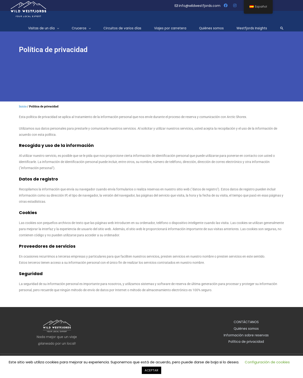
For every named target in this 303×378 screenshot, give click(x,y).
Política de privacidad (246, 342)
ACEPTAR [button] (151, 370)
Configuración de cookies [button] (267, 362)
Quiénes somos (246, 328)
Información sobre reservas (246, 335)
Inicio (23, 106)
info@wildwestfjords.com (198, 5)
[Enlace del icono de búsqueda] (282, 28)
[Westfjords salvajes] (28, 8)
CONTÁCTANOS (246, 322)
